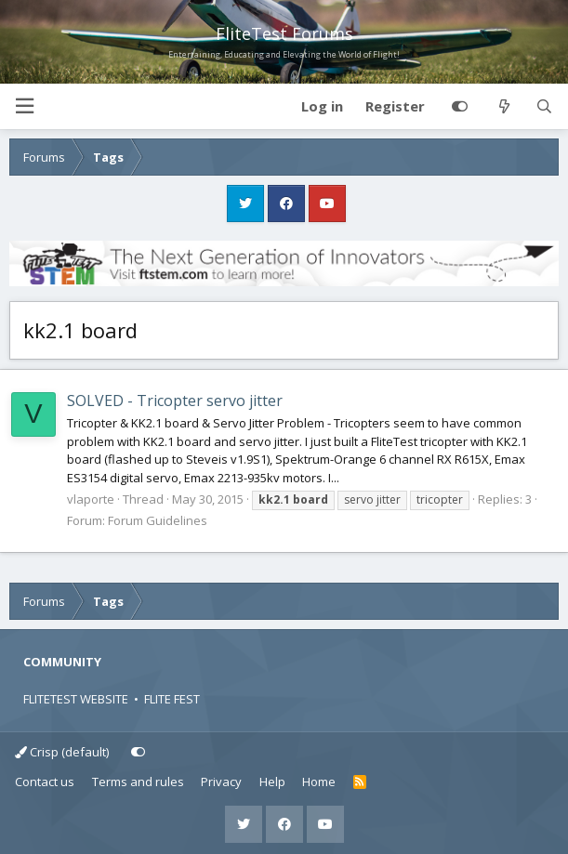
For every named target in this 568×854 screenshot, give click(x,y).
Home (319, 781)
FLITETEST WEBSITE (75, 698)
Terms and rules (138, 781)
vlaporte (90, 499)
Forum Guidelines (157, 520)
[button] (24, 106)
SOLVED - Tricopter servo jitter (175, 400)
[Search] (544, 106)
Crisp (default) (62, 751)
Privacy (221, 781)
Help (272, 781)
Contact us (44, 781)
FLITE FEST (172, 698)
